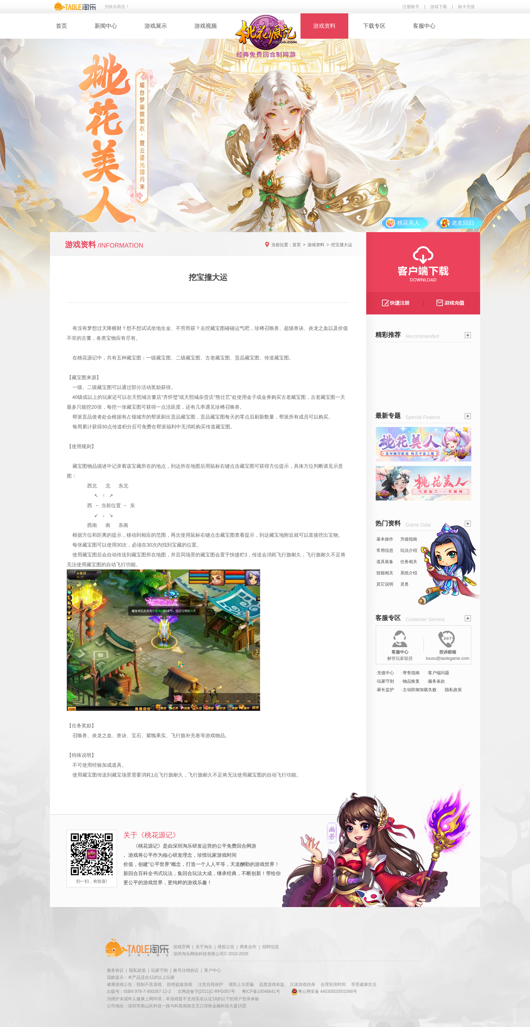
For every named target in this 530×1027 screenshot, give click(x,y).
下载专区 (374, 26)
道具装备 (384, 561)
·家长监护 (385, 689)
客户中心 (212, 970)
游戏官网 (181, 946)
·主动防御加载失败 (418, 689)
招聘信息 (270, 946)
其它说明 (384, 584)
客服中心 (424, 26)
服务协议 (115, 970)
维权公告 (226, 946)
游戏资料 (324, 26)
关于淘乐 (203, 946)
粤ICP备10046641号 (261, 991)
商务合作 (248, 946)
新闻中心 (106, 26)
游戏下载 (438, 6)
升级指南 (408, 539)
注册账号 (410, 6)
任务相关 (408, 561)
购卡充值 (466, 6)
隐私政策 (137, 970)
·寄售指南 (410, 672)
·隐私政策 (453, 689)
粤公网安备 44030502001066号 (324, 991)
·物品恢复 (410, 681)
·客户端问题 (438, 672)
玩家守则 (159, 970)
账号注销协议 (186, 970)
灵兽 (404, 584)
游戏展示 (155, 26)
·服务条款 (436, 681)
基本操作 (384, 539)
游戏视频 (205, 26)
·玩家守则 (385, 681)
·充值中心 (385, 672)
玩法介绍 (408, 550)
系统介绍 (408, 572)
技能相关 (384, 572)
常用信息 (384, 550)
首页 (61, 26)
